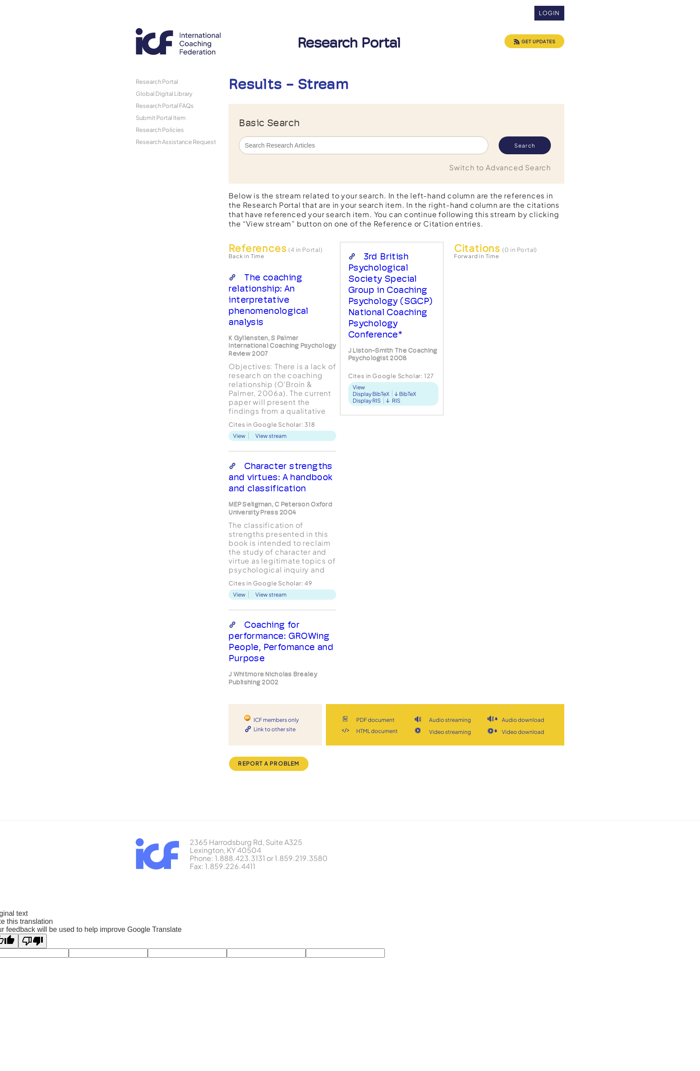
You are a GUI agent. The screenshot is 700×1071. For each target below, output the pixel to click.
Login (549, 12)
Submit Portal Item (161, 117)
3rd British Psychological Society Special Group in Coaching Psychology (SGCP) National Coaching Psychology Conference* (390, 295)
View (239, 436)
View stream (271, 436)
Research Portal (157, 81)
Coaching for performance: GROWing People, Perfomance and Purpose (281, 641)
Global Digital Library (164, 93)
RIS (396, 400)
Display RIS (367, 400)
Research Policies (160, 129)
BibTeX (407, 394)
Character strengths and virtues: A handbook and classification (280, 477)
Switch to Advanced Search (500, 167)
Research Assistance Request (176, 141)
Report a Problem (268, 763)
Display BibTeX (371, 394)
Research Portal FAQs (165, 105)
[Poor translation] (32, 941)
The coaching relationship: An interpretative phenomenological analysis (268, 299)
